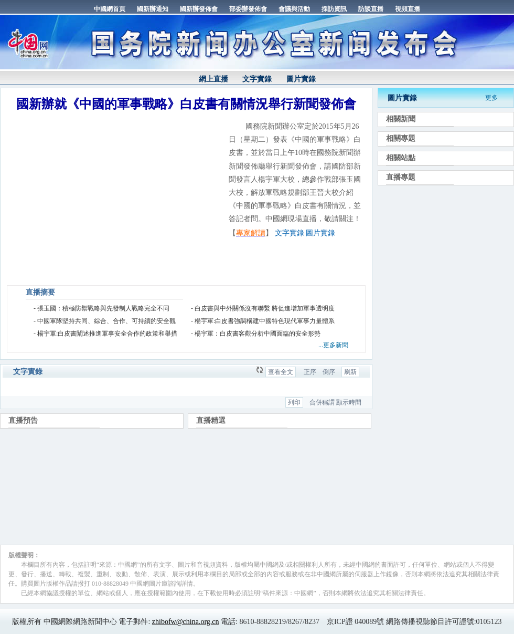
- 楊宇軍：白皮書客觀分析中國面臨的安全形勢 (255, 333)
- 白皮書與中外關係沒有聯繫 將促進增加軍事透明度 (263, 308)
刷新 (350, 372)
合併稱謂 (322, 402)
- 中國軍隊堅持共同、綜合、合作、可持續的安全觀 (105, 321)
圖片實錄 (301, 79)
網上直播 (213, 79)
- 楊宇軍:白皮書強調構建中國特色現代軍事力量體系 (263, 321)
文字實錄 (257, 79)
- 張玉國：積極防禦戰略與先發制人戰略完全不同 (101, 308)
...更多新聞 (333, 345)
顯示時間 (348, 402)
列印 (294, 402)
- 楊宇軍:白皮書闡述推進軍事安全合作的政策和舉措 (105, 333)
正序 (310, 372)
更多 (491, 97)
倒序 (329, 372)
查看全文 (280, 372)
